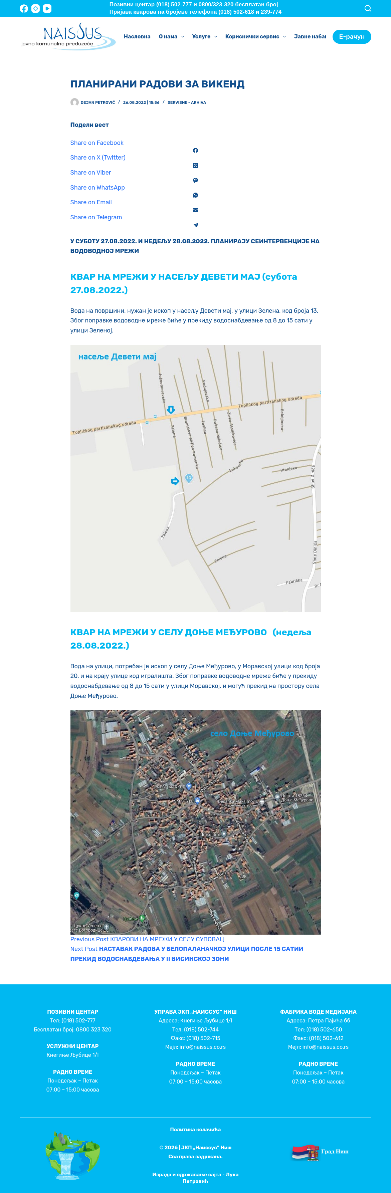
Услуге (206, 37)
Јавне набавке (319, 37)
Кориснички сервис (256, 37)
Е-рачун (352, 36)
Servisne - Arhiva (187, 102)
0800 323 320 (94, 1029)
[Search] (368, 8)
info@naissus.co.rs (203, 1047)
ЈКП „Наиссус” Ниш (206, 1148)
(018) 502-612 (326, 1038)
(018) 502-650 (324, 1029)
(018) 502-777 (78, 1020)
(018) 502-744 (201, 1029)
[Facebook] (24, 8)
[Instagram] (35, 8)
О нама (173, 37)
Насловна (137, 36)
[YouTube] (47, 8)
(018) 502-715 (203, 1038)
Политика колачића (195, 1130)
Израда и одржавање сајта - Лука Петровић (195, 1178)
